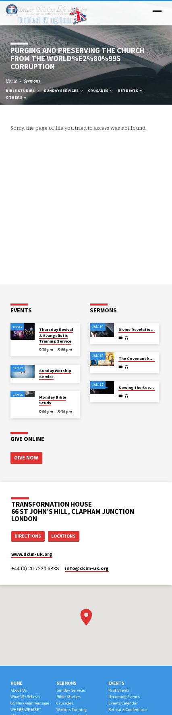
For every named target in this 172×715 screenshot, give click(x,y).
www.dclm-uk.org (31, 554)
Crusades (101, 90)
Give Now (26, 457)
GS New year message (29, 703)
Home (11, 81)
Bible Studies (23, 90)
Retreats (130, 90)
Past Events (119, 690)
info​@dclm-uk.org (87, 568)
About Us (18, 690)
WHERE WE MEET (25, 709)
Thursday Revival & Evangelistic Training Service (56, 335)
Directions (28, 536)
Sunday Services (64, 90)
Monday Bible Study (52, 400)
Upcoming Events (124, 696)
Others (16, 97)
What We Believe (24, 696)
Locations (63, 536)
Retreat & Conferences (127, 709)
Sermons (32, 81)
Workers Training (71, 709)
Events (116, 683)
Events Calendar (123, 703)
